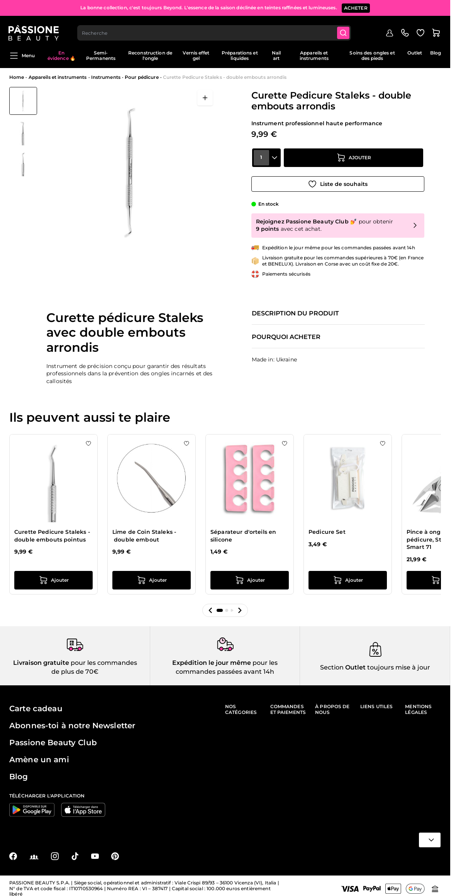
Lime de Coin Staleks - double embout (144, 534)
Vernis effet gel (196, 55)
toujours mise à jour (398, 665)
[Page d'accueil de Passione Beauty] (34, 29)
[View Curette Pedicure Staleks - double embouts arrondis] (23, 101)
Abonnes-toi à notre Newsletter (72, 724)
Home (16, 77)
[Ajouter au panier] (353, 160)
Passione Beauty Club (53, 741)
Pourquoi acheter (286, 335)
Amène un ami (39, 758)
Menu (22, 55)
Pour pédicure (142, 77)
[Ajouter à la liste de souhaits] (337, 182)
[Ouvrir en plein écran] (205, 98)
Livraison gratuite (41, 661)
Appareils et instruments (314, 55)
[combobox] (215, 29)
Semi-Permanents (100, 55)
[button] (210, 608)
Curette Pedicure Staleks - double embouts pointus (52, 534)
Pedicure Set (327, 530)
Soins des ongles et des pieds (372, 55)
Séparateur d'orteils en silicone (243, 534)
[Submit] (344, 29)
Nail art (276, 55)
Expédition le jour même (211, 661)
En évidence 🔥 (61, 55)
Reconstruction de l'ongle (150, 55)
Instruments (105, 77)
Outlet (414, 53)
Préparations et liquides (240, 55)
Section (332, 665)
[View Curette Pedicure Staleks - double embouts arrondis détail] (23, 132)
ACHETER (356, 7)
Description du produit (295, 312)
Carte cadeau (36, 707)
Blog (435, 53)
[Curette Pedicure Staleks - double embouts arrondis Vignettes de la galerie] (23, 132)
